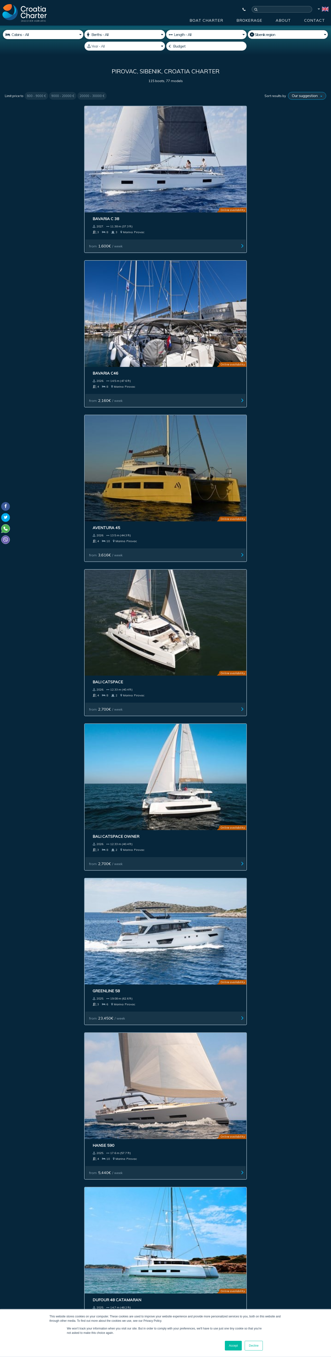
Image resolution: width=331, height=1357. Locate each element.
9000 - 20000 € (62, 96)
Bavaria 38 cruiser (275, 645)
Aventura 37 (268, 354)
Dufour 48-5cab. (190, 451)
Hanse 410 (102, 354)
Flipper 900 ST (188, 742)
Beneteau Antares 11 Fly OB (285, 935)
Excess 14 (183, 548)
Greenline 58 (105, 258)
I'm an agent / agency (124, 1249)
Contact (314, 20)
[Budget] (206, 46)
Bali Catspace (270, 161)
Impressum (185, 1183)
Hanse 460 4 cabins (275, 451)
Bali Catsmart (26, 742)
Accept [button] (233, 1345)
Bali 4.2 (180, 645)
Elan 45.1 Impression (277, 548)
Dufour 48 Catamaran (279, 258)
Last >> (201, 992)
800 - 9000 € (36, 96)
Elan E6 (18, 839)
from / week (27, 188)
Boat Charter (206, 20)
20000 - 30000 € (92, 96)
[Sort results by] (307, 96)
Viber (6, 1283)
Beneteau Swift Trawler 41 (40, 354)
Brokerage (249, 20)
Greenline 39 (105, 935)
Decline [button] (253, 1345)
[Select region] (288, 34)
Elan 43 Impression (111, 645)
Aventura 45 (186, 161)
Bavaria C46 (104, 161)
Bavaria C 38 (23, 161)
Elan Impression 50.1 (113, 451)
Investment (105, 1183)
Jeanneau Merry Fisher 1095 (121, 742)
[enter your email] (141, 1237)
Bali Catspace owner (33, 258)
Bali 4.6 (17, 548)
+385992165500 (23, 1271)
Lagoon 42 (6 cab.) (274, 839)
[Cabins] (43, 34)
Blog (246, 1183)
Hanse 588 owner (274, 742)
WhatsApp (12, 1277)
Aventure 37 (23, 451)
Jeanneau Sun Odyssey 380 (201, 354)
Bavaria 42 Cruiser (193, 839)
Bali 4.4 (17, 645)
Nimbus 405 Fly (106, 839)
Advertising (145, 1183)
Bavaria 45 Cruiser (111, 548)
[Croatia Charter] (24, 13)
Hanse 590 (184, 258)
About (283, 20)
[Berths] (124, 34)
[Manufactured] (124, 46)
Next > (186, 992)
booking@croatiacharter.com (27, 1291)
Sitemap (309, 1183)
